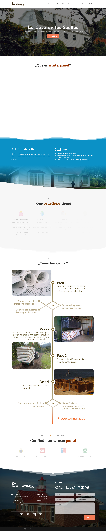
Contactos (92, 3)
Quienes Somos (51, 3)
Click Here (53, 36)
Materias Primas (61, 3)
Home (44, 3)
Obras (69, 3)
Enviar (89, 518)
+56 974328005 (19, 502)
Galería (75, 3)
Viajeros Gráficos (28, 529)
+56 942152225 (19, 504)
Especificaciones (83, 3)
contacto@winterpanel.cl (21, 496)
